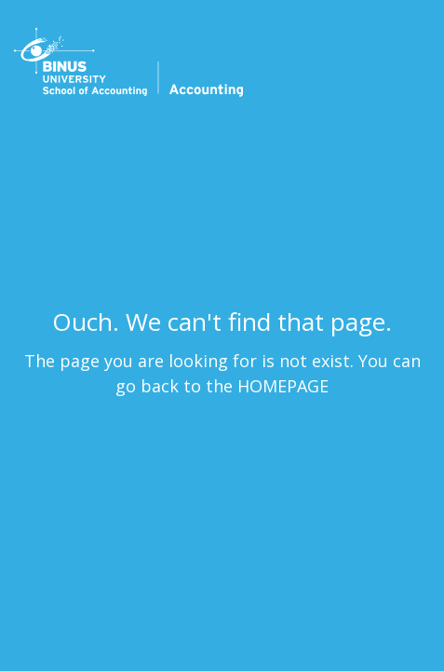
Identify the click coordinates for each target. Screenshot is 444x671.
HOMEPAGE (283, 386)
